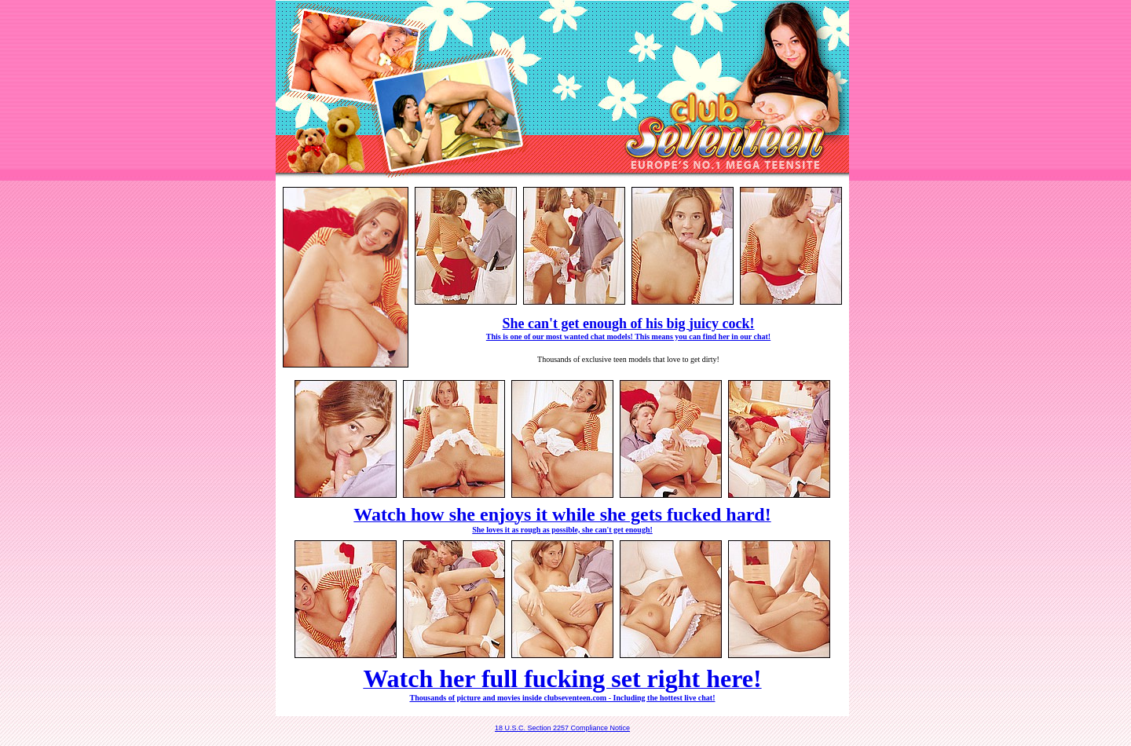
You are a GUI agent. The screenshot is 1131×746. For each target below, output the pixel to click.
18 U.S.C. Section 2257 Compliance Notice (562, 728)
